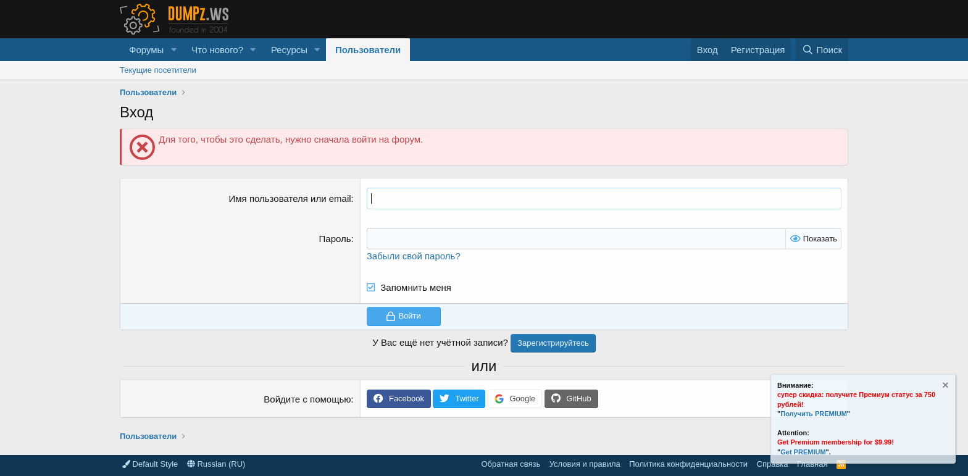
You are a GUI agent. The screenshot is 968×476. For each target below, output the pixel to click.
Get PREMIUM (802, 452)
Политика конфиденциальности (688, 464)
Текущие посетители (158, 70)
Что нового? (217, 49)
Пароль (335, 238)
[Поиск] (822, 49)
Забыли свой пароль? (414, 256)
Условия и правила (584, 464)
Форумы (146, 49)
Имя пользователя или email (290, 198)
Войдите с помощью (307, 399)
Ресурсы (289, 49)
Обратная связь (510, 464)
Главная (812, 464)
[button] (173, 49)
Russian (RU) (216, 464)
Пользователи (368, 49)
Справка (772, 464)
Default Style (150, 464)
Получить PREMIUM (813, 413)
